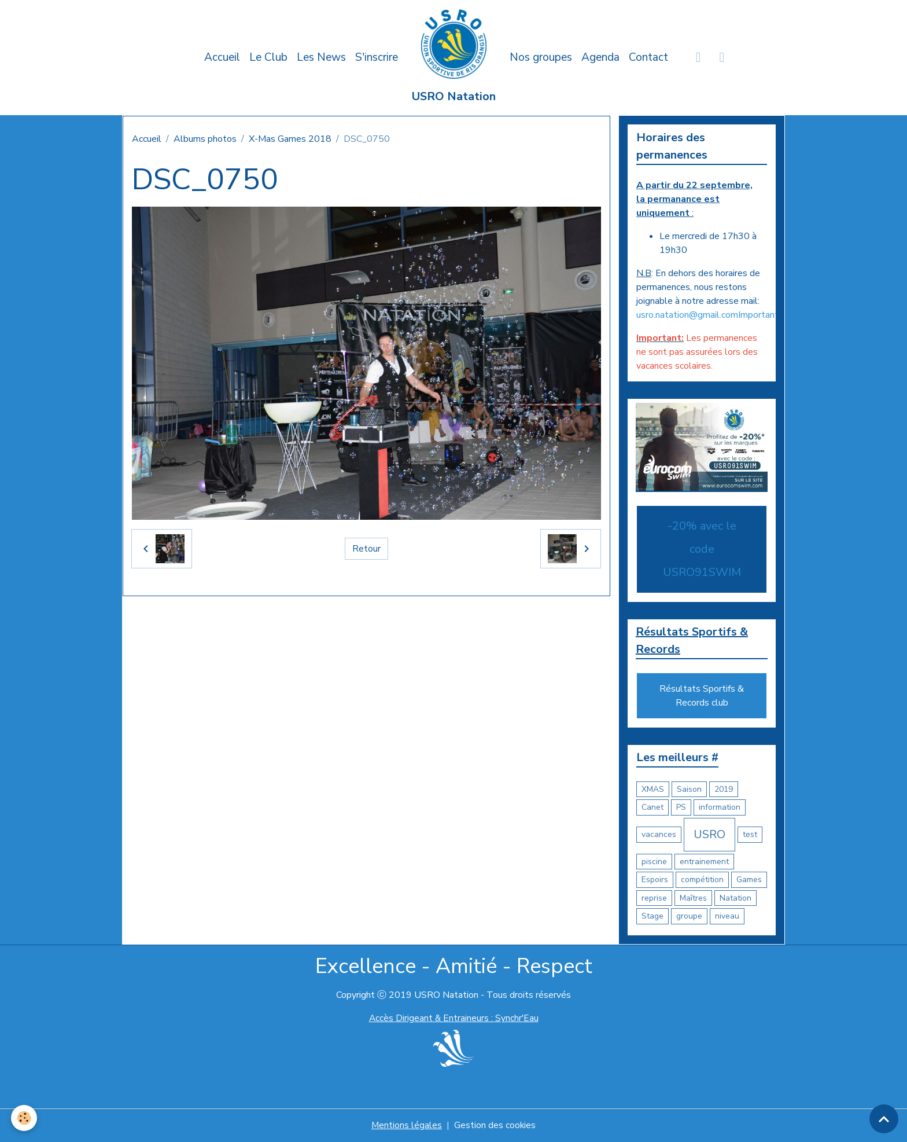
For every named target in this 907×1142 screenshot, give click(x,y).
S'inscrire (376, 57)
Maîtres (693, 898)
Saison (689, 789)
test (750, 834)
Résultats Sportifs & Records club (701, 696)
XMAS (652, 789)
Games (749, 880)
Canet (652, 807)
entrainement (704, 862)
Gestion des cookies (495, 1125)
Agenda (600, 57)
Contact (648, 57)
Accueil (222, 57)
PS (681, 807)
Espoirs (654, 880)
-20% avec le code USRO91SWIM (702, 549)
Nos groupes (541, 57)
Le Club (268, 57)
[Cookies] (25, 1118)
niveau (727, 916)
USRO (709, 835)
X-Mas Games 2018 (290, 139)
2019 (723, 789)
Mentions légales (406, 1125)
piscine (654, 862)
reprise (654, 898)
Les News (321, 57)
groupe (689, 916)
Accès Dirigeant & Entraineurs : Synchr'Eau (453, 1018)
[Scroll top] (883, 1118)
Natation (735, 898)
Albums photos (205, 139)
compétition (702, 880)
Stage (652, 916)
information (719, 807)
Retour (366, 548)
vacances (658, 834)
